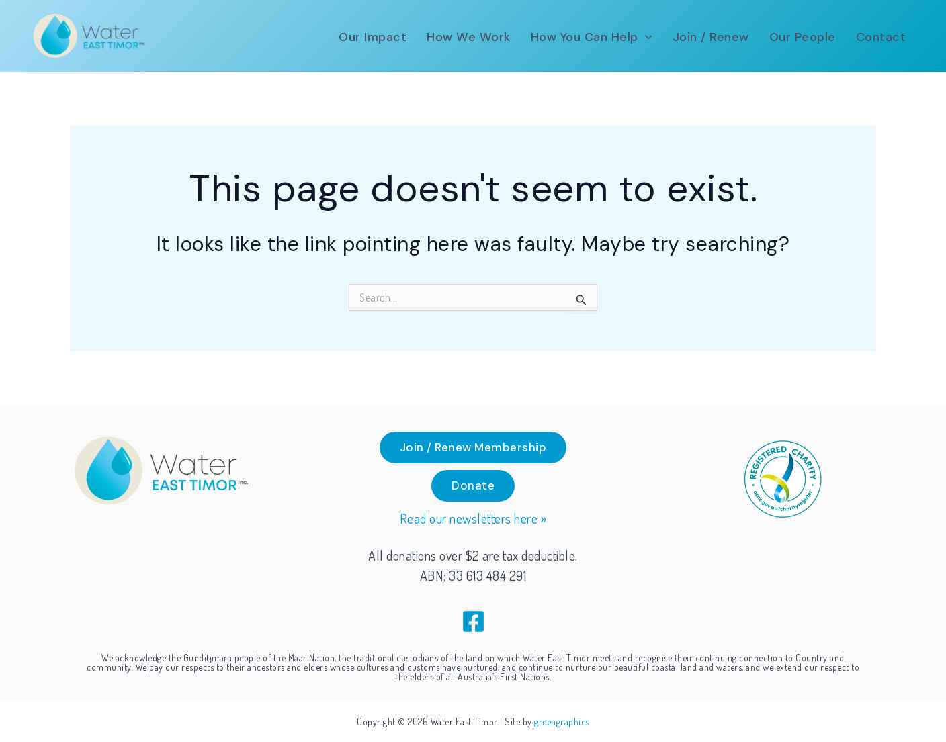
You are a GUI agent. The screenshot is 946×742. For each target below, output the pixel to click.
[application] (645, 37)
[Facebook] (473, 621)
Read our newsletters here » (473, 518)
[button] (473, 447)
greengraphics (561, 721)
